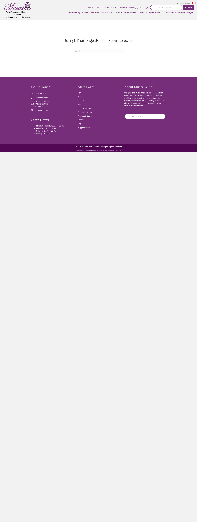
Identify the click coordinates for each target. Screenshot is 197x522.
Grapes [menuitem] (110, 12)
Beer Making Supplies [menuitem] (150, 12)
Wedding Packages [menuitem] (184, 12)
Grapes (81, 120)
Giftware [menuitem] (168, 12)
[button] (93, 13)
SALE (80, 104)
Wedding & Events (85, 116)
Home (80, 93)
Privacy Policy (99, 147)
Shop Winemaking (85, 108)
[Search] (98, 51)
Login (80, 124)
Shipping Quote (84, 127)
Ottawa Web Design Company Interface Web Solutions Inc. (106, 150)
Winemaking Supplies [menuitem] (126, 12)
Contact (81, 101)
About (80, 97)
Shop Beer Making (85, 112)
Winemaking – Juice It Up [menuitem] (80, 12)
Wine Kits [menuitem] (99, 12)
